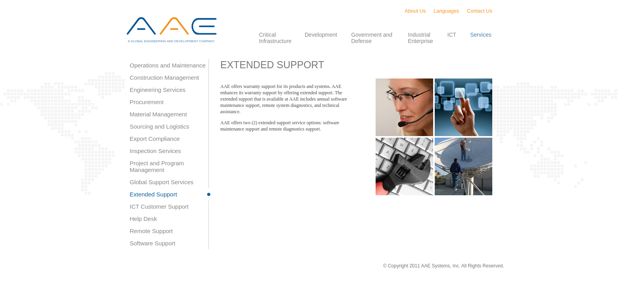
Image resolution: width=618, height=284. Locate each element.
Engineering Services (158, 89)
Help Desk (143, 218)
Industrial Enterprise (420, 38)
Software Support (152, 243)
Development (321, 35)
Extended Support (153, 194)
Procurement (147, 102)
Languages (446, 11)
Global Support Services (162, 182)
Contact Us (479, 11)
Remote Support (151, 231)
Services (480, 35)
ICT (451, 35)
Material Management (158, 114)
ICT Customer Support (159, 206)
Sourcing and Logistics (159, 126)
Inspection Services (155, 151)
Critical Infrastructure (275, 38)
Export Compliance (155, 138)
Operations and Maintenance (168, 65)
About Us (415, 11)
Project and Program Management (157, 166)
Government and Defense (371, 38)
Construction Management (164, 77)
